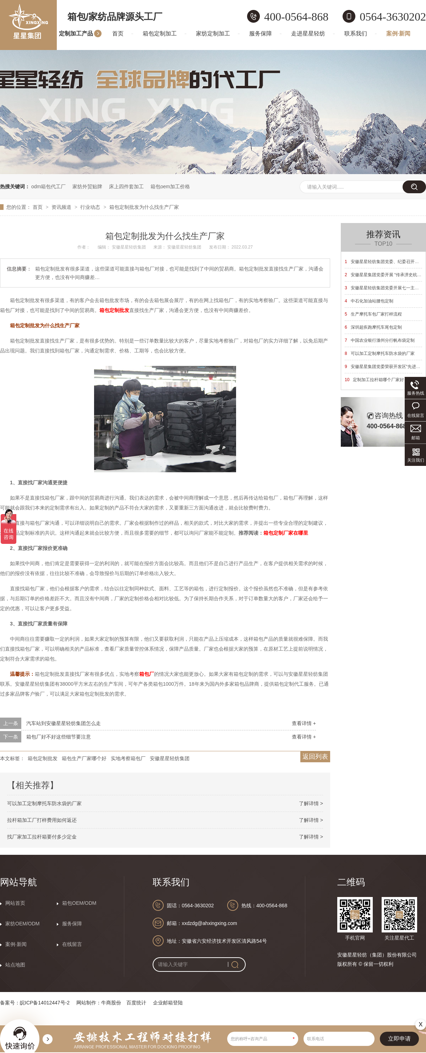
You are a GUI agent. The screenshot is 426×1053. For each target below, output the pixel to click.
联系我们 (355, 33)
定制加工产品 (76, 33)
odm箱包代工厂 (48, 186)
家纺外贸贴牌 (87, 186)
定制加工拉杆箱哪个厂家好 (374, 379)
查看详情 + (304, 723)
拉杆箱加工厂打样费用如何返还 (42, 820)
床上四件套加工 (126, 186)
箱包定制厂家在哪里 (285, 533)
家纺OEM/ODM (22, 923)
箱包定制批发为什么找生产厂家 (144, 207)
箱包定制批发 (114, 310)
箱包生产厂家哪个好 (84, 758)
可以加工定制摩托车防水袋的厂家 (44, 803)
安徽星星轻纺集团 (170, 758)
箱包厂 (146, 674)
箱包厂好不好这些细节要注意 (58, 737)
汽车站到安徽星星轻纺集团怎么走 (63, 723)
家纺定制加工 (213, 33)
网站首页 (15, 903)
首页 (118, 33)
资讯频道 (62, 207)
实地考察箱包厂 (128, 758)
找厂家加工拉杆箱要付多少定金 (42, 837)
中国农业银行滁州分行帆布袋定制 (380, 340)
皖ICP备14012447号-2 (45, 1002)
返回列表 (315, 756)
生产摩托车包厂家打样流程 (373, 314)
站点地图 (15, 965)
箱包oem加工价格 (170, 186)
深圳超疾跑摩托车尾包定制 (373, 327)
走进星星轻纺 (308, 33)
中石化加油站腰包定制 (369, 301)
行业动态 (91, 207)
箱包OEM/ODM (79, 903)
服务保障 (260, 33)
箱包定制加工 (160, 33)
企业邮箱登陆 (168, 1002)
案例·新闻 (398, 33)
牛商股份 (111, 1002)
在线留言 (72, 944)
